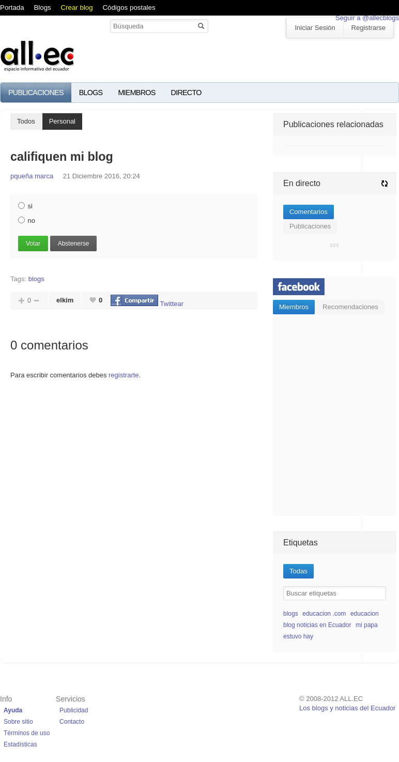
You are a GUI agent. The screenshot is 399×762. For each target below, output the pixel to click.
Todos (26, 121)
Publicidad (73, 710)
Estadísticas (20, 744)
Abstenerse (73, 243)
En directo (301, 183)
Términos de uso (27, 733)
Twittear (172, 304)
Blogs (42, 7)
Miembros (136, 92)
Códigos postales (128, 7)
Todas (298, 571)
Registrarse (368, 28)
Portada (12, 7)
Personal (62, 121)
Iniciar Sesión (315, 28)
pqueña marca (31, 176)
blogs (36, 279)
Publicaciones (36, 92)
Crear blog (76, 7)
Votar (33, 243)
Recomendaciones (350, 307)
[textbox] (334, 593)
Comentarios (308, 212)
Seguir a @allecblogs (367, 18)
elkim (64, 300)
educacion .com (324, 613)
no (26, 220)
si (25, 206)
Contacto (71, 721)
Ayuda (13, 710)
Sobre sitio (18, 721)
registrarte (124, 375)
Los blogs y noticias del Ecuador (347, 708)
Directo (186, 92)
